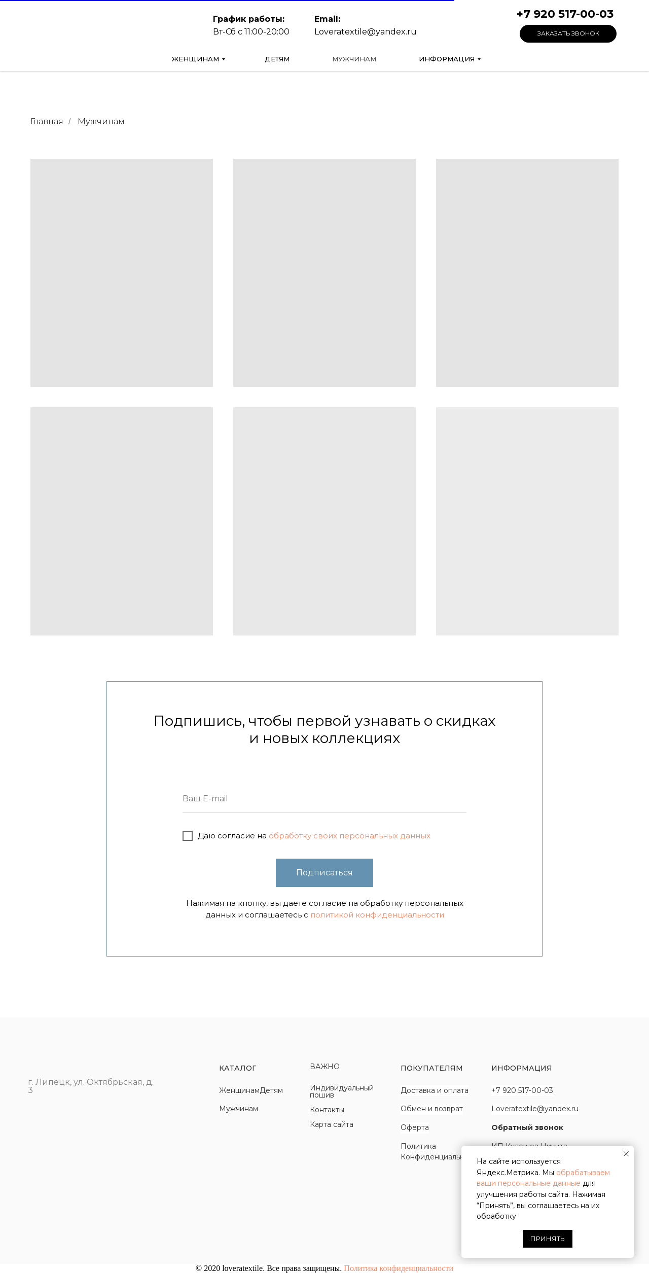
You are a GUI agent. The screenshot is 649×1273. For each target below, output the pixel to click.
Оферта (415, 1127)
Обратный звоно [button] (525, 1127)
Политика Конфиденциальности (441, 1152)
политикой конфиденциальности (377, 915)
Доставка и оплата (434, 1090)
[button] (568, 34)
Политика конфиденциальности (398, 1268)
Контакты (327, 1109)
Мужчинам (354, 59)
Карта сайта (331, 1124)
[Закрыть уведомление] (626, 1154)
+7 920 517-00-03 (522, 1090)
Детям (277, 59)
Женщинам (195, 59)
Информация (447, 59)
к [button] (561, 1127)
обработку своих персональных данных (348, 835)
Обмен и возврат (432, 1108)
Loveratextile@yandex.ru (535, 1108)
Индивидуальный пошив (342, 1091)
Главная (46, 121)
